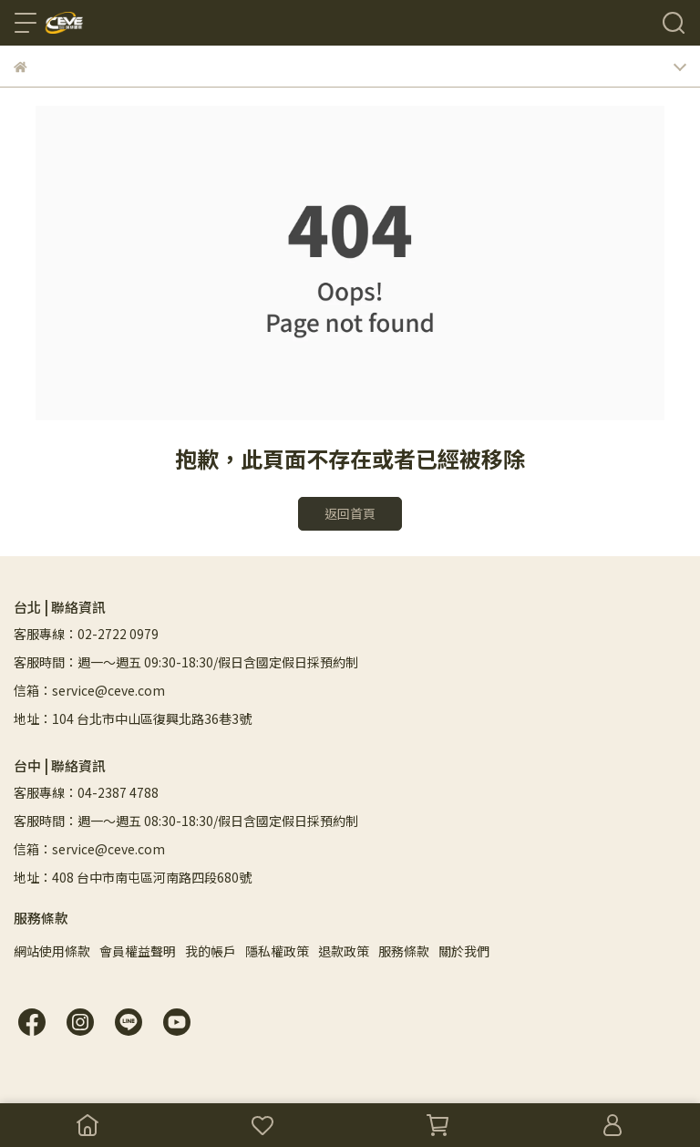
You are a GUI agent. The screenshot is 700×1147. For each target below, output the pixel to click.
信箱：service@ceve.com (89, 690)
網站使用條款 (52, 951)
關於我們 (463, 951)
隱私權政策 (277, 951)
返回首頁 (350, 513)
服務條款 (403, 951)
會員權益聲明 (137, 951)
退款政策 (343, 951)
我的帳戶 (210, 951)
